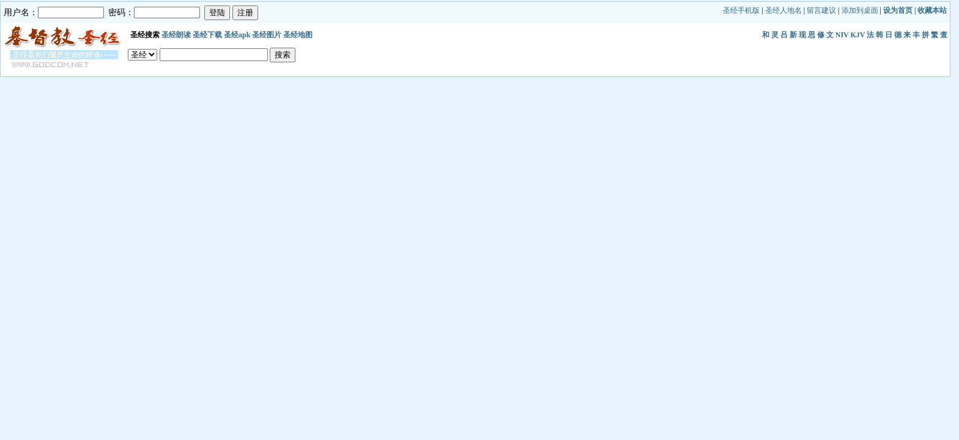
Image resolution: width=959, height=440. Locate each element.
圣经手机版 (741, 10)
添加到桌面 (860, 10)
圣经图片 (266, 35)
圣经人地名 (783, 10)
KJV (858, 35)
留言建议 (821, 10)
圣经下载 (207, 35)
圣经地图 (298, 35)
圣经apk (237, 35)
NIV (842, 35)
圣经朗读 (176, 35)
